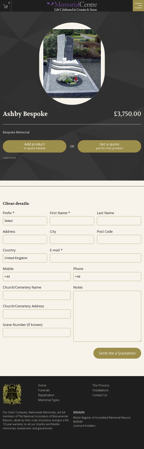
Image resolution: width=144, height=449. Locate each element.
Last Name (105, 213)
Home (42, 385)
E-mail (55, 250)
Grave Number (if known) (22, 324)
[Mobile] (36, 276)
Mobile (8, 268)
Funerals (44, 390)
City (53, 231)
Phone (78, 268)
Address (9, 231)
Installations (100, 390)
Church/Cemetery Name (22, 287)
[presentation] (31, 352)
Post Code (105, 231)
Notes (78, 287)
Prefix (7, 213)
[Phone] (107, 276)
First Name (58, 213)
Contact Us (99, 395)
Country (9, 250)
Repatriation (46, 395)
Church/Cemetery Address (23, 306)
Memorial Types (48, 400)
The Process (100, 385)
